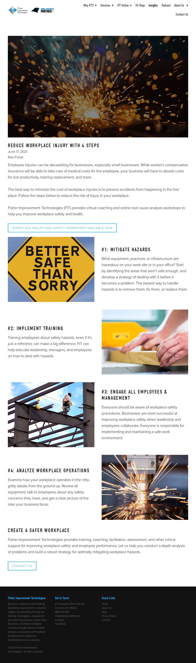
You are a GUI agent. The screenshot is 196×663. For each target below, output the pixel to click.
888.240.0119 (62, 612)
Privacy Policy (109, 616)
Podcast (166, 5)
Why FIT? (90, 5)
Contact (106, 620)
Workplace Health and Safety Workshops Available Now (62, 228)
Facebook (60, 623)
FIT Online (124, 5)
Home (105, 603)
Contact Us (182, 14)
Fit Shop (140, 5)
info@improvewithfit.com (67, 616)
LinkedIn (59, 620)
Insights (153, 5)
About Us (181, 5)
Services (107, 5)
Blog (104, 612)
